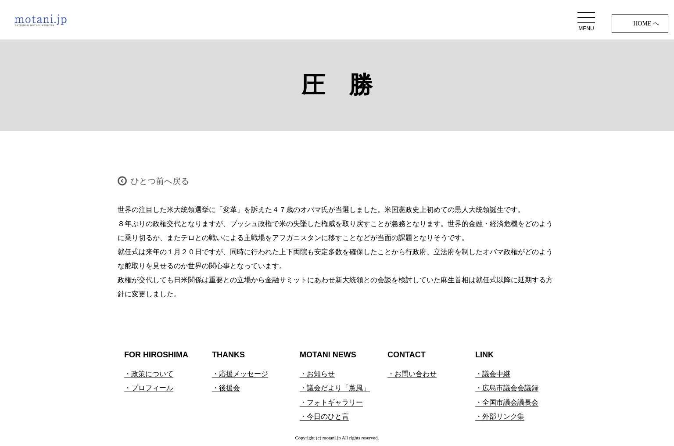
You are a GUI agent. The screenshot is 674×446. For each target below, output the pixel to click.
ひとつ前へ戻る (160, 181)
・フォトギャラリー (331, 402)
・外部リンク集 (499, 416)
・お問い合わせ (412, 374)
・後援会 (226, 388)
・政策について (148, 374)
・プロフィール (148, 388)
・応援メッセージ (240, 374)
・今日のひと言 (324, 416)
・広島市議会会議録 (506, 388)
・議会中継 (492, 374)
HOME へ (646, 23)
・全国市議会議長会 (506, 402)
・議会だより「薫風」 (335, 388)
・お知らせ (317, 374)
